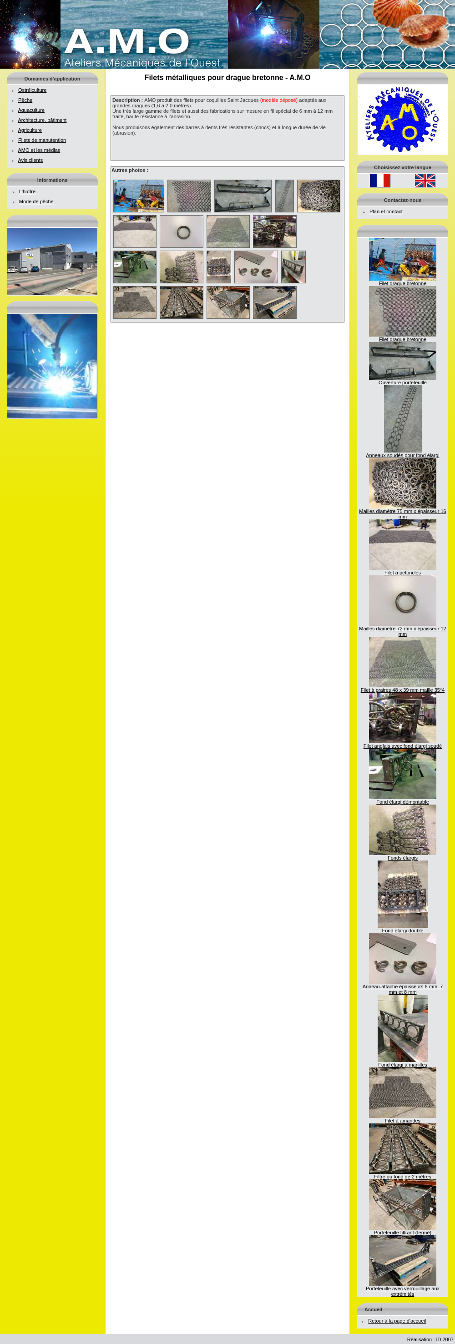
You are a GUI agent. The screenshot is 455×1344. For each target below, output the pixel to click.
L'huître (27, 191)
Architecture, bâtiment (42, 120)
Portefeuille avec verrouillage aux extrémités (403, 1289)
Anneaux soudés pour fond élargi (402, 453)
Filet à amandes (402, 1118)
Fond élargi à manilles (403, 1062)
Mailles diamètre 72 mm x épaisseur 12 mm (402, 629)
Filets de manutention (42, 140)
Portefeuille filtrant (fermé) (402, 1230)
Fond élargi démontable (402, 800)
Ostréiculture (32, 90)
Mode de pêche (36, 201)
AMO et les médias (39, 150)
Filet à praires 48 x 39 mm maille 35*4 (403, 688)
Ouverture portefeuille (402, 380)
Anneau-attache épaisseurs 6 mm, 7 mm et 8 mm (403, 987)
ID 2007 (445, 1339)
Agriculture (30, 130)
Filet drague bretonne (402, 281)
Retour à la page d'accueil (397, 1321)
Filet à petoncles (402, 570)
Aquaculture (31, 110)
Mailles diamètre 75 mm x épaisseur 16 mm (402, 511)
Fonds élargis (402, 856)
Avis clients (30, 160)
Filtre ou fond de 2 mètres (402, 1174)
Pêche (25, 100)
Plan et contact (386, 211)
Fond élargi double (403, 928)
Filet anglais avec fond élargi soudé (403, 744)
